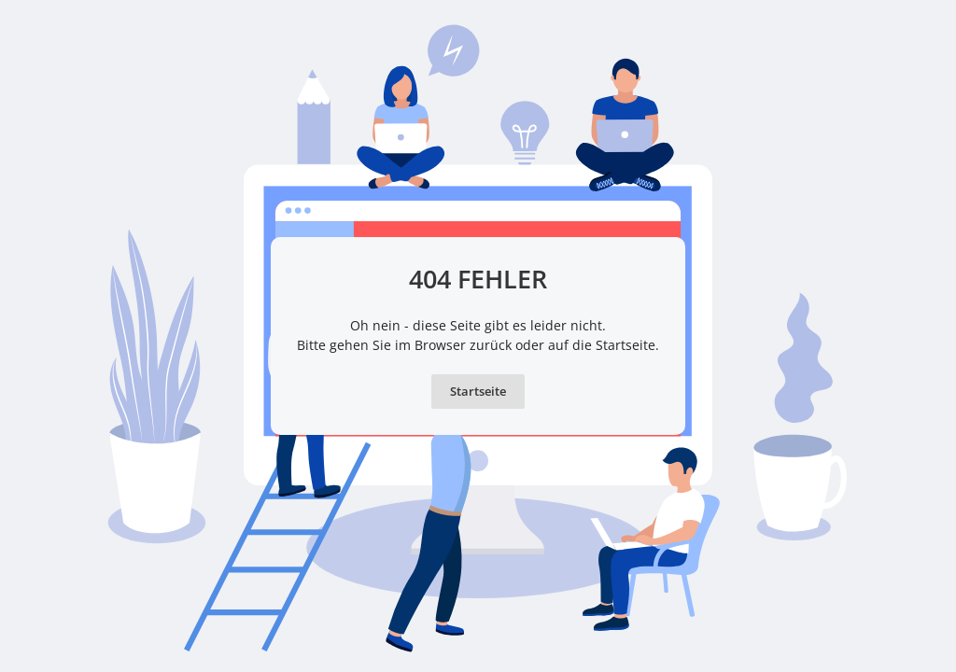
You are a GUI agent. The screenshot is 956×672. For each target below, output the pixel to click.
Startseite (478, 391)
